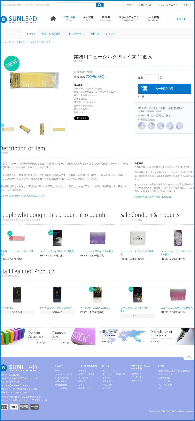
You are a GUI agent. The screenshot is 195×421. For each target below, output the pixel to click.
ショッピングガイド (167, 5)
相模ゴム (95, 33)
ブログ (130, 5)
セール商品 (152, 19)
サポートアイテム (129, 19)
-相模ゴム (82, 381)
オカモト (31, 33)
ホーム (53, 19)
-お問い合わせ (61, 381)
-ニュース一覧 (163, 381)
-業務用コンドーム (86, 388)
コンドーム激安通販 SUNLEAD (18, 19)
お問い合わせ (145, 5)
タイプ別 (88, 19)
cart (181, 19)
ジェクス (110, 33)
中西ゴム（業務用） (52, 33)
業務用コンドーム (105, 19)
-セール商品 (136, 381)
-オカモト (82, 371)
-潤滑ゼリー (136, 374)
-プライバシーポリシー (167, 374)
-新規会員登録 (61, 385)
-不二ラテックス (85, 378)
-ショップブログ (62, 378)
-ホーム (58, 371)
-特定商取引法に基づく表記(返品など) (174, 371)
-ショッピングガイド (64, 374)
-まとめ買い (107, 388)
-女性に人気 (107, 385)
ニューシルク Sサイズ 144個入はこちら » (22, 195)
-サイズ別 (106, 378)
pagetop (189, 357)
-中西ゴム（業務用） (87, 374)
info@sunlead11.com (17, 385)
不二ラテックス (76, 33)
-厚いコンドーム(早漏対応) (113, 374)
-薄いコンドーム (109, 371)
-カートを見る (61, 388)
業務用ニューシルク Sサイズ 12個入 (35, 42)
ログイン (187, 5)
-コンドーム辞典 (164, 385)
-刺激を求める (108, 381)
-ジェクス (82, 385)
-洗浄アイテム (137, 377)
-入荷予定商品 (163, 378)
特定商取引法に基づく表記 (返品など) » (154, 197)
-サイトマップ (163, 388)
